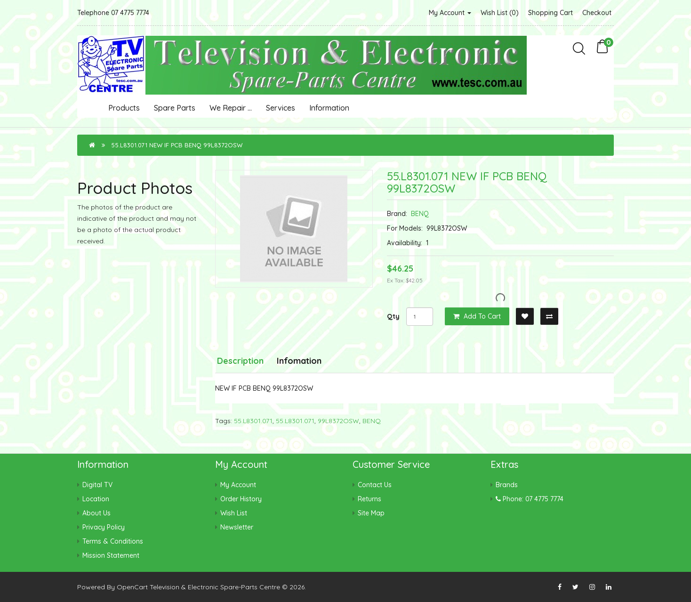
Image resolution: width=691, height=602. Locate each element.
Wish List (233, 513)
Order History (241, 499)
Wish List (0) (500, 12)
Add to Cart (477, 316)
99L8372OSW (338, 421)
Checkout (596, 12)
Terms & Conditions (112, 541)
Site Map (371, 513)
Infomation (299, 360)
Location (95, 499)
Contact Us (375, 485)
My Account (450, 12)
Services (280, 107)
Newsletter (236, 527)
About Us (96, 513)
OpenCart (132, 587)
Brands (507, 485)
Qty (393, 316)
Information (329, 107)
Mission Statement (110, 555)
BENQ (420, 213)
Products (124, 107)
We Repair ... (230, 107)
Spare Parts (174, 107)
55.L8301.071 (253, 421)
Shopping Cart (550, 12)
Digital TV (97, 485)
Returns (369, 499)
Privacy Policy (103, 527)
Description (240, 360)
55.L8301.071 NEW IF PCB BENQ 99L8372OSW (176, 145)
